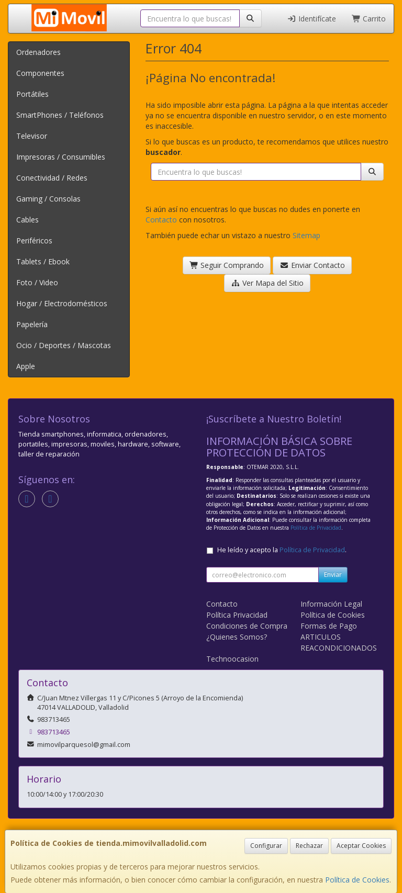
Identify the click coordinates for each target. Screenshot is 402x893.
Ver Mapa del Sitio (267, 283)
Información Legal (331, 604)
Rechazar (309, 845)
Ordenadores (38, 52)
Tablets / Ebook (43, 261)
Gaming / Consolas (48, 199)
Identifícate (311, 19)
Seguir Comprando (226, 265)
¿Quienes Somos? (236, 637)
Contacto (161, 220)
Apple (25, 366)
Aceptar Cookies (361, 845)
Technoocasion (232, 659)
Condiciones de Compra (246, 626)
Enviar (333, 574)
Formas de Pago (328, 626)
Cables (27, 220)
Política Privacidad (236, 615)
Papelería (32, 324)
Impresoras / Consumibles (60, 157)
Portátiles (32, 94)
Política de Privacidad (316, 527)
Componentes (40, 73)
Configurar (266, 845)
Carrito (369, 19)
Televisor (31, 136)
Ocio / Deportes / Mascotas (63, 345)
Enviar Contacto (312, 265)
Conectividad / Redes (51, 178)
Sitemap (306, 235)
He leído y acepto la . (282, 549)
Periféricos (34, 240)
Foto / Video (37, 282)
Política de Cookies (357, 880)
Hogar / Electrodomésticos (61, 303)
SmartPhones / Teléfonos (60, 115)
